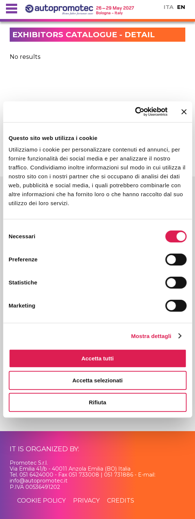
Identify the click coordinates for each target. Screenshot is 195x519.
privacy (86, 500)
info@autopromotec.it (38, 480)
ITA (168, 6)
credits (120, 500)
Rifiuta (97, 402)
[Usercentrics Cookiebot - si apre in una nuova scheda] (134, 112)
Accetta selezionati (97, 380)
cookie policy (41, 500)
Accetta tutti (97, 358)
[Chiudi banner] (183, 111)
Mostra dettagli (151, 336)
